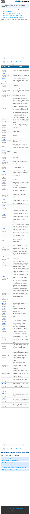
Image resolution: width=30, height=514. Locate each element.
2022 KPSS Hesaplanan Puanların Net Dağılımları (14, 467)
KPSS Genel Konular (7, 11)
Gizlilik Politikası (19, 508)
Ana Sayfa (9, 508)
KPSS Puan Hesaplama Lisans (9, 458)
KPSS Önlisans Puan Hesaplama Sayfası (12, 15)
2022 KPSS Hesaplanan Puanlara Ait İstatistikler (13, 465)
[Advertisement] (15, 38)
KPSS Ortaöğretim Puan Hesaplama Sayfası (13, 17)
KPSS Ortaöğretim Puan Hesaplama (11, 462)
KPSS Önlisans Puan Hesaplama (10, 460)
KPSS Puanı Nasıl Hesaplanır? (9, 469)
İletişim (13, 508)
